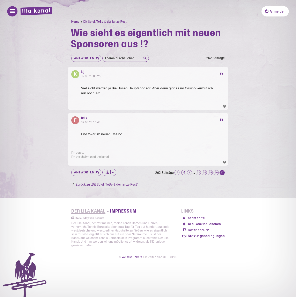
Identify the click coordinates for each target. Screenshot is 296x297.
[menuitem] (275, 11)
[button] (177, 172)
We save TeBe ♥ (132, 257)
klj (82, 72)
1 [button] (189, 172)
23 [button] (198, 172)
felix (84, 118)
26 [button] (216, 172)
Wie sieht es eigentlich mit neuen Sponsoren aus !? (146, 38)
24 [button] (204, 172)
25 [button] (210, 172)
